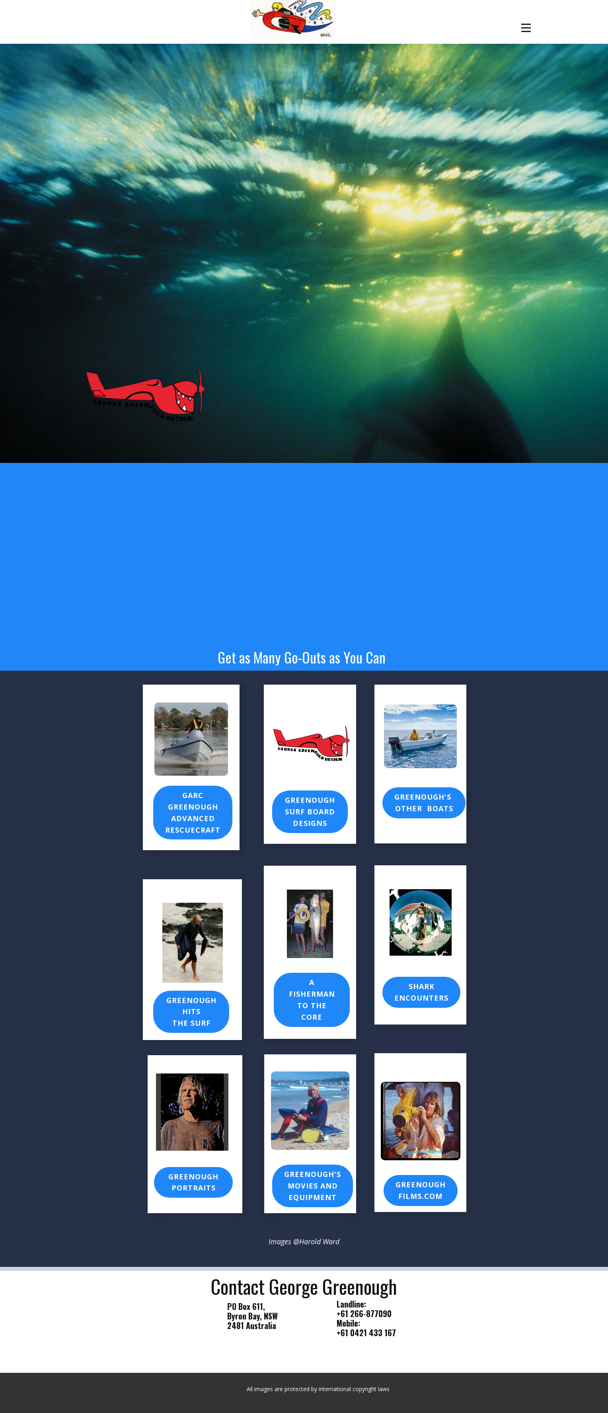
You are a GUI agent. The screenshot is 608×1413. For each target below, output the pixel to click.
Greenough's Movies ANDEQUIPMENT (312, 1185)
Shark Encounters (421, 992)
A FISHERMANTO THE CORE (312, 999)
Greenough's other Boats (424, 802)
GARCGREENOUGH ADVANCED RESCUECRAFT (192, 812)
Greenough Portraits (193, 1182)
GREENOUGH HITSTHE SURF (191, 1011)
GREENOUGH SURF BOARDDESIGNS (310, 811)
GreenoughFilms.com (421, 1190)
